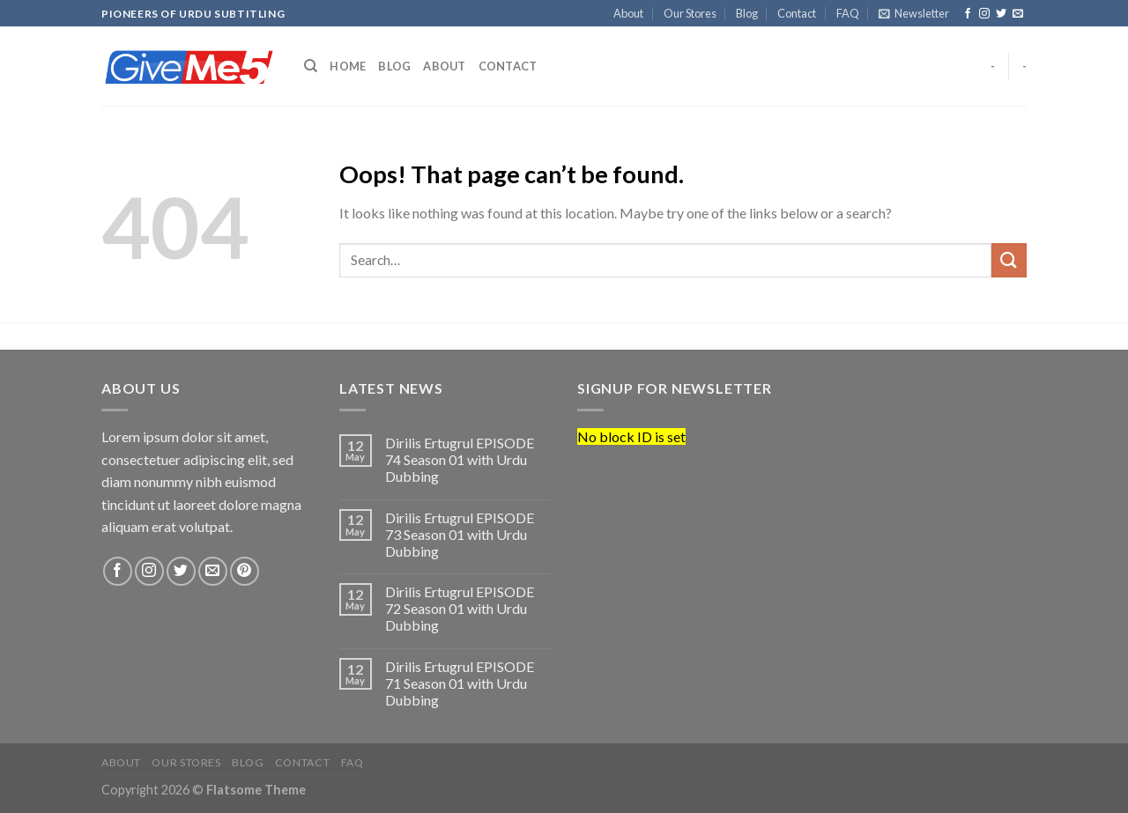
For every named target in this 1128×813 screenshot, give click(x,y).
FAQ (847, 13)
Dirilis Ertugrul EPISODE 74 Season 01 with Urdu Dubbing (459, 459)
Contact (796, 13)
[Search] (310, 66)
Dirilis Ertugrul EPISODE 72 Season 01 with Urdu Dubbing (459, 608)
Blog (747, 13)
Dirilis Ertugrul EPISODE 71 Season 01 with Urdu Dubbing (459, 683)
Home (348, 66)
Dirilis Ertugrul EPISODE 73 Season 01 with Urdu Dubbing (459, 534)
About (628, 13)
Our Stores (690, 13)
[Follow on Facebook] (967, 14)
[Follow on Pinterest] (244, 571)
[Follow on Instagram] (984, 14)
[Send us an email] (1018, 14)
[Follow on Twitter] (1001, 14)
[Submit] (1009, 260)
